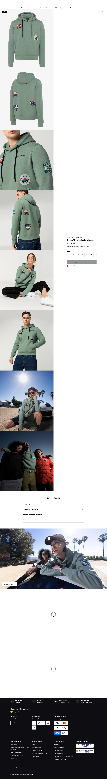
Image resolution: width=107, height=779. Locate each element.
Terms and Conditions (15, 744)
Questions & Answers (59, 747)
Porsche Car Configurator (60, 753)
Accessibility (13, 767)
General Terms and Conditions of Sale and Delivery (19, 748)
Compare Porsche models (60, 759)
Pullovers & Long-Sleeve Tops (74, 237)
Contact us (17, 723)
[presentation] (53, 558)
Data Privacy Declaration (16, 752)
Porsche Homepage (59, 750)
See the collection (10, 584)
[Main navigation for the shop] (53, 7)
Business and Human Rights (17, 764)
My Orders (56, 744)
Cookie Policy (13, 758)
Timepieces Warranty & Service (40, 753)
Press (33, 744)
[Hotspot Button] (49, 538)
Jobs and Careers (36, 747)
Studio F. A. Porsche (37, 750)
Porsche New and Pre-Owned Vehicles (63, 756)
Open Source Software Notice (17, 761)
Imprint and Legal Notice (16, 755)
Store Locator (35, 756)
